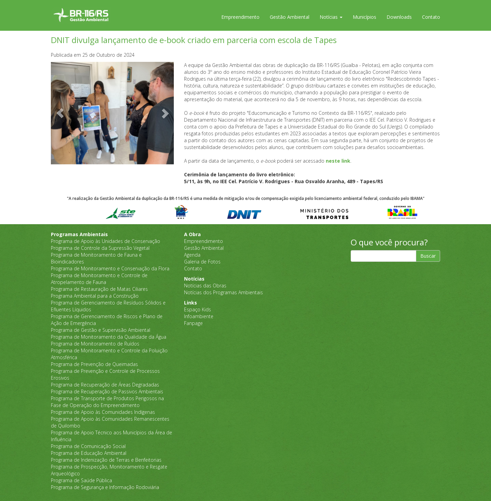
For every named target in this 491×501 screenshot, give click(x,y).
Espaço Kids (197, 309)
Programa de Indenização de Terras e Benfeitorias (106, 460)
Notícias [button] (331, 17)
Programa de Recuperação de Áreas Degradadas (105, 384)
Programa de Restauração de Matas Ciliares (99, 289)
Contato (431, 17)
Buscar (428, 256)
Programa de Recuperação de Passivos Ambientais (107, 391)
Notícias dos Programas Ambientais (223, 292)
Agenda (192, 255)
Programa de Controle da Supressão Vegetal (100, 248)
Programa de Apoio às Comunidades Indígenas (103, 412)
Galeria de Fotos (202, 261)
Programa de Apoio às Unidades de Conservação (105, 241)
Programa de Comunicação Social (88, 446)
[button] (60, 113)
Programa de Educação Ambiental (88, 453)
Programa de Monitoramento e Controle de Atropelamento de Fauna (99, 278)
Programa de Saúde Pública (81, 480)
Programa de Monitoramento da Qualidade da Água (108, 337)
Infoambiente (198, 316)
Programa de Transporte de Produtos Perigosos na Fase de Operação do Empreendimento (107, 401)
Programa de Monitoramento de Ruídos (95, 343)
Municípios (364, 17)
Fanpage (193, 323)
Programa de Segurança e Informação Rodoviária (105, 487)
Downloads (399, 17)
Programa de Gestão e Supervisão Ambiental (100, 330)
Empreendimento (240, 17)
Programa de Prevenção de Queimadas (94, 364)
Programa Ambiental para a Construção (95, 296)
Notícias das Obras (205, 285)
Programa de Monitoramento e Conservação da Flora (110, 268)
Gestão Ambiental (289, 17)
